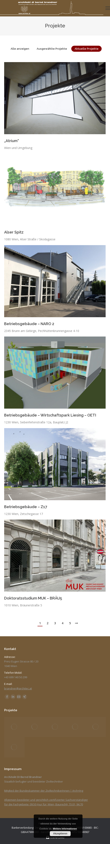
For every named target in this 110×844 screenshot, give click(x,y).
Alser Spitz (14, 232)
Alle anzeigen (20, 48)
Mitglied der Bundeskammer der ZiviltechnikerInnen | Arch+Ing (43, 790)
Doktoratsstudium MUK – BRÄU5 (33, 598)
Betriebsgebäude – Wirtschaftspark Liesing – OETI (50, 415)
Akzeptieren (60, 833)
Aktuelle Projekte (87, 48)
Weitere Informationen (65, 828)
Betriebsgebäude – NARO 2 (29, 324)
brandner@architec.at (18, 688)
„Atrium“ (11, 141)
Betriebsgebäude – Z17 (25, 507)
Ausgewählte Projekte (52, 48)
